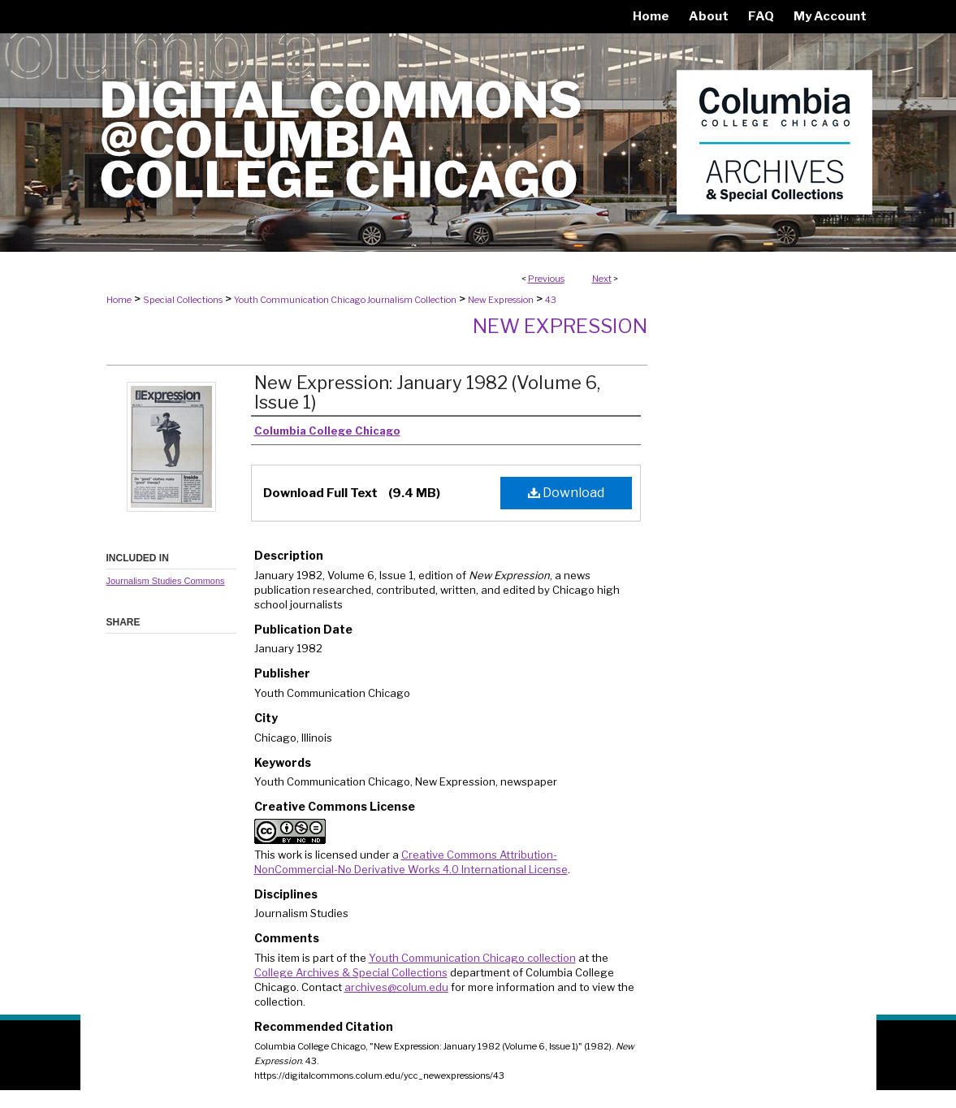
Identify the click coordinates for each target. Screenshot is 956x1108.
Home (119, 299)
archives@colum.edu (396, 986)
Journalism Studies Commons (165, 581)
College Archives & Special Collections (351, 972)
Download (566, 492)
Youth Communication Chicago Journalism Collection (345, 299)
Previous (546, 278)
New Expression (501, 299)
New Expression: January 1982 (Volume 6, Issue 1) (427, 392)
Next (602, 278)
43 (550, 299)
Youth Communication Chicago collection (472, 957)
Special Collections (183, 299)
